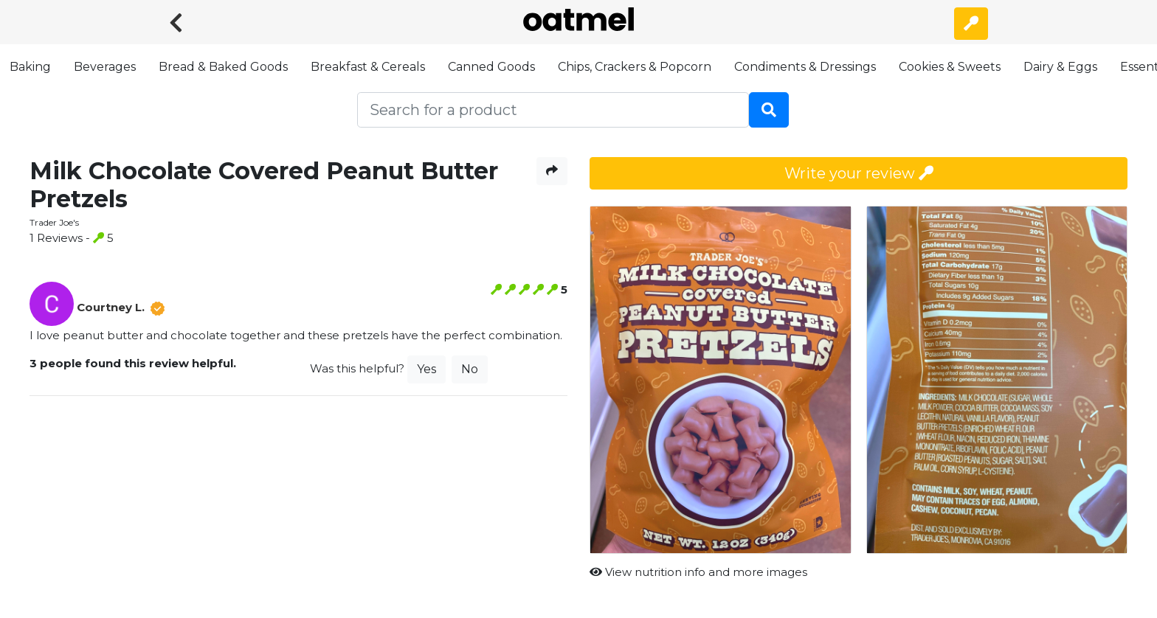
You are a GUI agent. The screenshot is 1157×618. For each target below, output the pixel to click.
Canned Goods (491, 67)
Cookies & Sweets (950, 67)
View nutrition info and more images (698, 572)
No (469, 369)
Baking (30, 67)
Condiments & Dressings (805, 67)
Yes (426, 369)
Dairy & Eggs (1060, 67)
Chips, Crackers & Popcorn (634, 67)
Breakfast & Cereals (368, 67)
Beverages (105, 67)
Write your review (858, 173)
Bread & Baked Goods (223, 67)
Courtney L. (111, 307)
